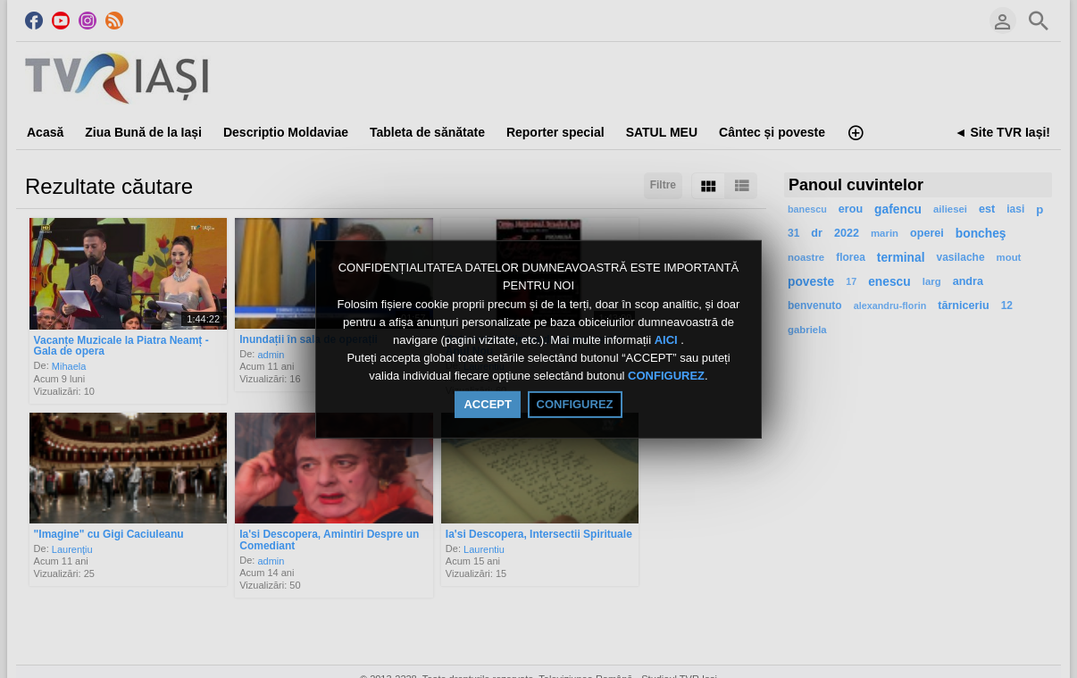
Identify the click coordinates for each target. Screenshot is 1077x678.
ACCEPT (487, 404)
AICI (668, 340)
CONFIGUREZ (666, 376)
